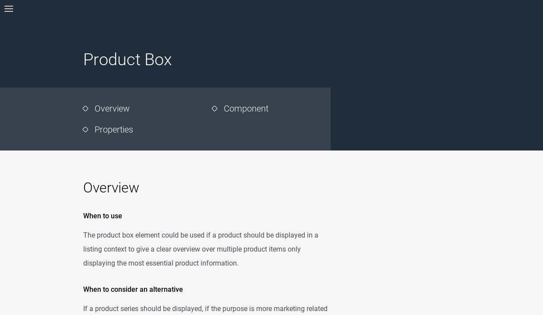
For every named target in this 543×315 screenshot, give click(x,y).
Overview (112, 108)
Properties (114, 129)
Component (246, 108)
